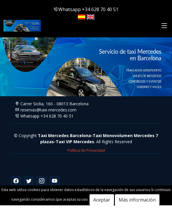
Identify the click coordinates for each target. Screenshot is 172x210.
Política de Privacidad (86, 150)
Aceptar (101, 200)
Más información (137, 200)
